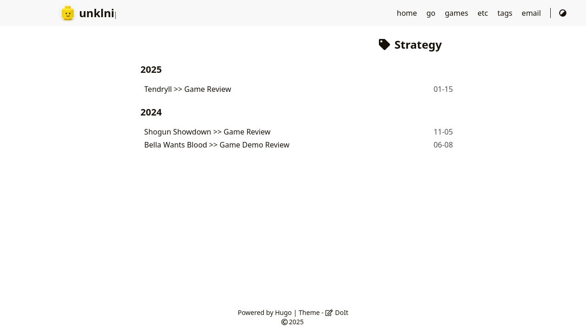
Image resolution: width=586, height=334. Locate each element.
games (457, 13)
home (408, 13)
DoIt (336, 312)
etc (484, 13)
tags (505, 13)
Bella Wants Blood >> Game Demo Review (217, 145)
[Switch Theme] (562, 13)
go (431, 13)
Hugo (283, 312)
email (532, 13)
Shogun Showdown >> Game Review (207, 132)
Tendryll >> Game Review (187, 89)
